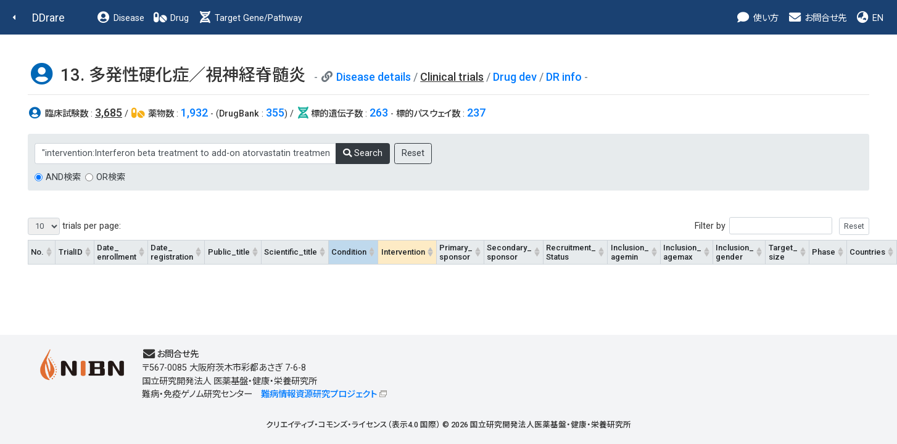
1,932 (194, 112)
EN (869, 18)
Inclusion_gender (735, 252)
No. (37, 252)
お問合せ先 (816, 18)
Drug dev (515, 76)
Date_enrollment (116, 252)
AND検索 (63, 177)
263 (379, 112)
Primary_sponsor (456, 252)
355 (275, 112)
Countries (867, 252)
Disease (120, 18)
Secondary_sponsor (509, 252)
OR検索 (110, 177)
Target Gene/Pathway (249, 18)
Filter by (782, 226)
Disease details (373, 76)
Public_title (229, 252)
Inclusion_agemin (630, 252)
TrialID (71, 252)
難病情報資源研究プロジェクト (319, 394)
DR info (564, 76)
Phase (823, 252)
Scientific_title (290, 252)
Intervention (403, 252)
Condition (348, 252)
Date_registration (172, 252)
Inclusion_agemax (682, 252)
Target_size (783, 252)
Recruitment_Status (571, 252)
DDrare (48, 17)
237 (476, 112)
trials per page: (74, 226)
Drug (171, 18)
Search (362, 153)
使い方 (757, 18)
